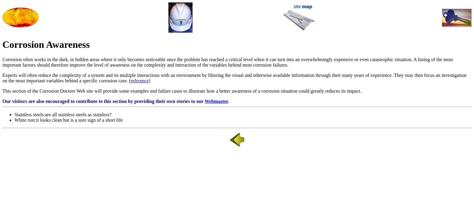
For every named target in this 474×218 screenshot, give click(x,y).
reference (140, 80)
